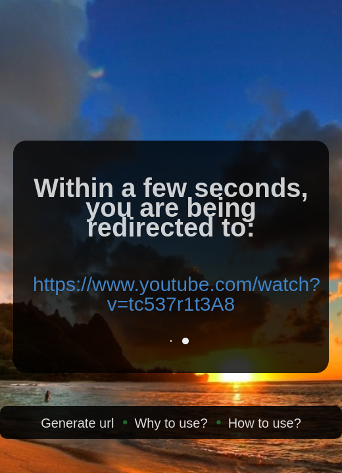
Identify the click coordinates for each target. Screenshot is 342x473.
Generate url (77, 423)
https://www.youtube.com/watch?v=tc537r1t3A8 (176, 294)
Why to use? (170, 423)
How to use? (264, 423)
